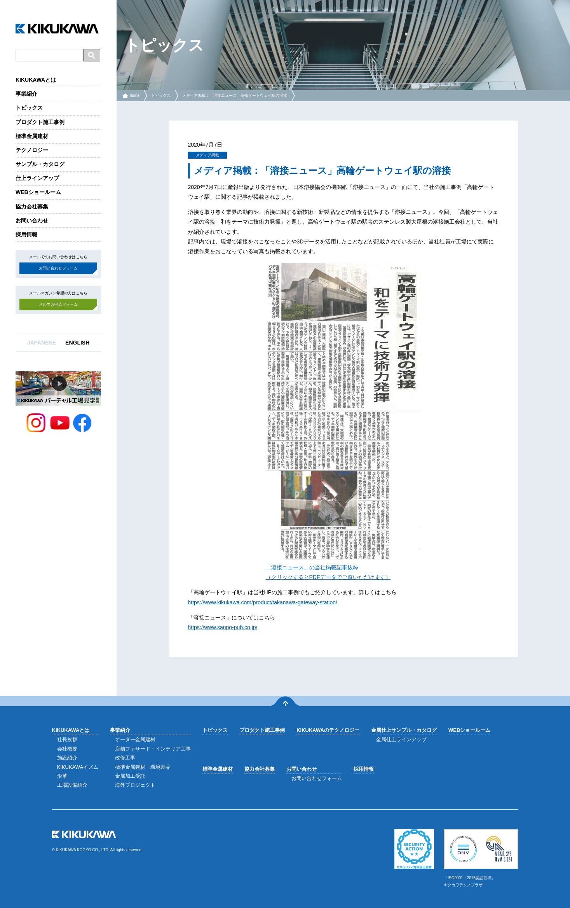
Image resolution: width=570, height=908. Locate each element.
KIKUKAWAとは (36, 80)
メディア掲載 (207, 155)
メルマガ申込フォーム (58, 304)
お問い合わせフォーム (58, 268)
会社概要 (67, 749)
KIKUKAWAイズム (78, 767)
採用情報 (26, 234)
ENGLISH (77, 342)
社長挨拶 (67, 739)
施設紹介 (67, 758)
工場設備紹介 (72, 785)
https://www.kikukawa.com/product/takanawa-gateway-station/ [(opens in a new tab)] (262, 602)
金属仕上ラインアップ (401, 739)
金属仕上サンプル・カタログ (404, 730)
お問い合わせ (32, 220)
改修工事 (125, 758)
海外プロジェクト (135, 785)
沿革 (62, 776)
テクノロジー (32, 150)
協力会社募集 (32, 206)
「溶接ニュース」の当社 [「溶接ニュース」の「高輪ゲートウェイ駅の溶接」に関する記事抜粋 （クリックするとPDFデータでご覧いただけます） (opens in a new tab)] (296, 567)
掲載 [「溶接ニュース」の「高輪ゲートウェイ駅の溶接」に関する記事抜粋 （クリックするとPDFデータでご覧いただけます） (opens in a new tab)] (331, 567)
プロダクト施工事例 (40, 122)
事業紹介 (26, 94)
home (134, 95)
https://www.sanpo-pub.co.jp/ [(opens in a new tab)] (223, 627)
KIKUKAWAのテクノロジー (327, 730)
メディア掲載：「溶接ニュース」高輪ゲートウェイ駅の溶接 (234, 95)
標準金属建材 (32, 136)
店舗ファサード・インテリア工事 (153, 749)
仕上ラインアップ (37, 178)
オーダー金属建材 (135, 739)
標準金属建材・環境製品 (143, 767)
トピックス (29, 108)
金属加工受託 (130, 776)
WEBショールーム (38, 192)
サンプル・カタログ (40, 164)
